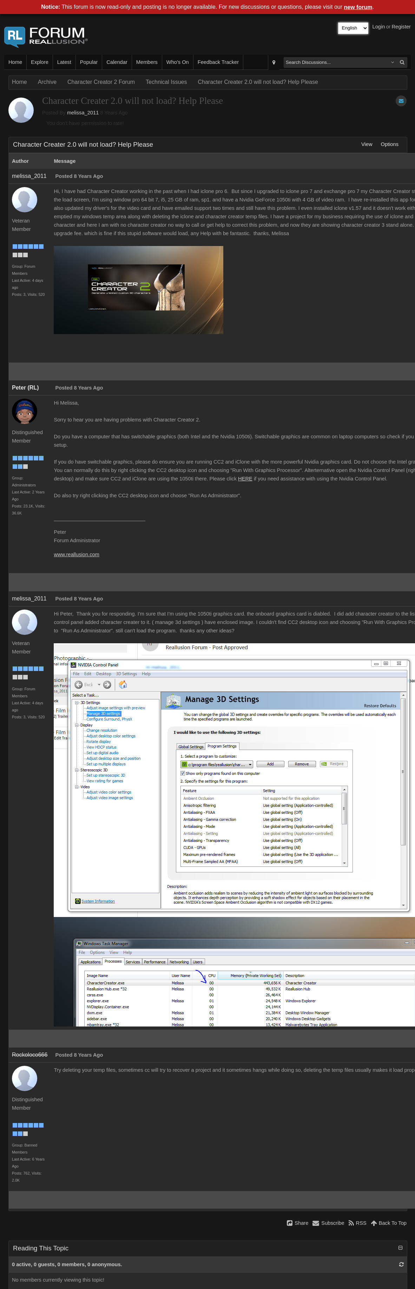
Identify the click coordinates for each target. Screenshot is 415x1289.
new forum (358, 7)
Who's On (177, 62)
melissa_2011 (83, 112)
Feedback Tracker (218, 62)
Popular (89, 62)
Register (401, 26)
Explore (40, 62)
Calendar (116, 62)
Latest (64, 62)
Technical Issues (166, 82)
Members (147, 62)
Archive (47, 82)
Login (379, 26)
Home (15, 62)
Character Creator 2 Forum (101, 82)
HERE (245, 478)
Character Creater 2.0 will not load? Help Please (258, 82)
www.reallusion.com (76, 554)
